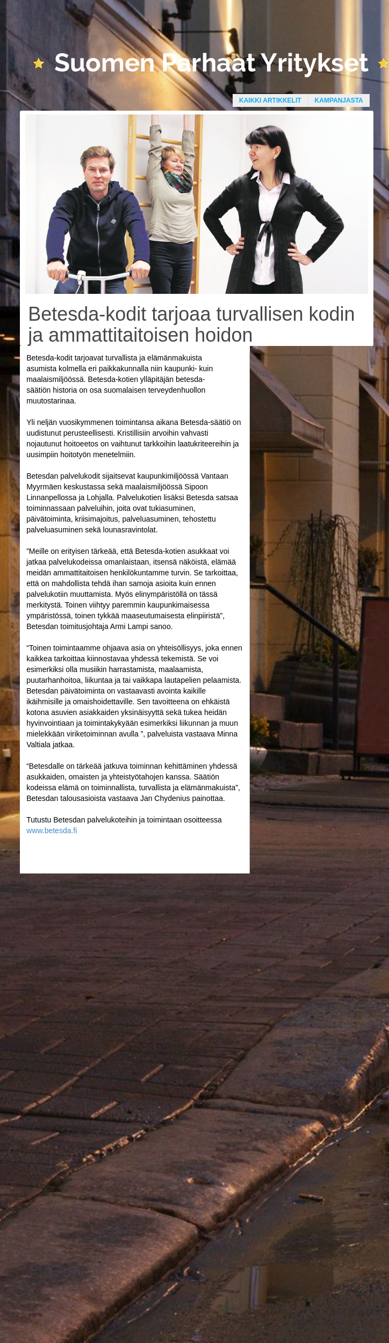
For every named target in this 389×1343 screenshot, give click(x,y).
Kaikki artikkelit (270, 100)
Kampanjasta (339, 100)
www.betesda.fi (51, 830)
